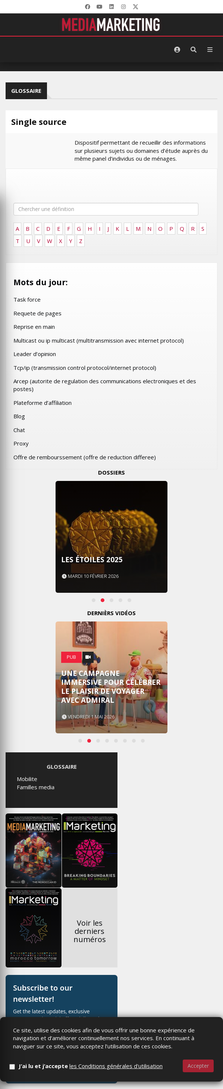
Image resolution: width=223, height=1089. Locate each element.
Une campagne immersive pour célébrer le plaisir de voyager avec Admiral (110, 686)
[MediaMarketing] (111, 24)
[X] (135, 6)
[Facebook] (87, 6)
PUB (71, 657)
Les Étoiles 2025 (92, 559)
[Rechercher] (193, 49)
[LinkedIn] (111, 6)
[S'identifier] (177, 49)
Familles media (35, 787)
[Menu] (209, 49)
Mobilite (27, 779)
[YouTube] (99, 6)
